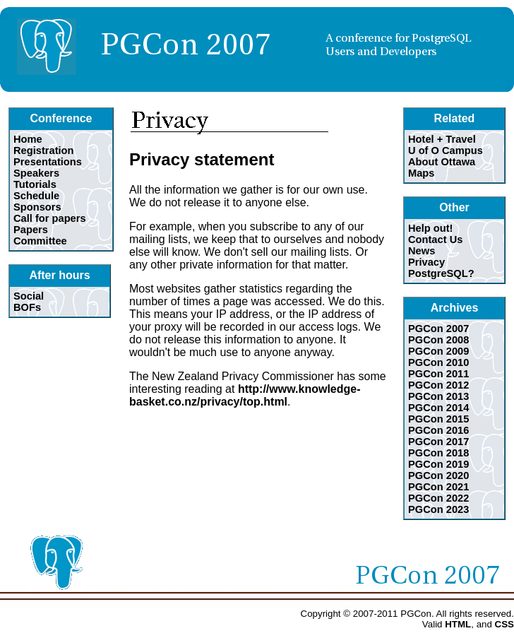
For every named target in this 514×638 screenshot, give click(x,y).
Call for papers (49, 218)
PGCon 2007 (438, 328)
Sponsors (37, 207)
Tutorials (34, 184)
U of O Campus (445, 150)
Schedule (36, 195)
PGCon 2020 (438, 475)
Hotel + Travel (442, 139)
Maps (421, 173)
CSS (504, 624)
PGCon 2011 (438, 373)
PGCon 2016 (438, 430)
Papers (30, 229)
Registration (43, 150)
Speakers (36, 173)
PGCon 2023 (438, 509)
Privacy (426, 262)
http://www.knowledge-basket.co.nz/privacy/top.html (245, 395)
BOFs (27, 307)
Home (27, 139)
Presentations (47, 161)
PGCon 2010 (438, 362)
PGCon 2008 (438, 339)
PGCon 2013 (438, 396)
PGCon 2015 (438, 419)
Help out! (430, 228)
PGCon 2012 (438, 385)
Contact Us (435, 239)
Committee (40, 241)
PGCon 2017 (438, 441)
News (421, 250)
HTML (458, 624)
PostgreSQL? (441, 273)
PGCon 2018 (438, 453)
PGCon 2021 (438, 486)
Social (28, 296)
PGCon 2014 (438, 407)
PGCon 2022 (438, 498)
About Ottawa (441, 161)
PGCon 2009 (438, 351)
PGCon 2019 (438, 464)
